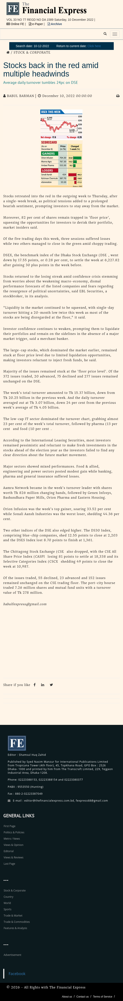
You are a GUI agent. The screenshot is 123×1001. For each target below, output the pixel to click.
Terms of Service (102, 996)
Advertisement (12, 955)
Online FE (15, 24)
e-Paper (36, 24)
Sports (7, 909)
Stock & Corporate (15, 890)
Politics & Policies (14, 832)
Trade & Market (13, 915)
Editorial (9, 851)
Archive (55, 24)
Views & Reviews (13, 857)
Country (8, 897)
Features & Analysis (15, 928)
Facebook (17, 973)
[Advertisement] (61, 643)
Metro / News (12, 838)
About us (67, 996)
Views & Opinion (13, 845)
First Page (9, 826)
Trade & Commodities (17, 922)
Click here (94, 46)
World (7, 903)
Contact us (82, 996)
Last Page (9, 864)
